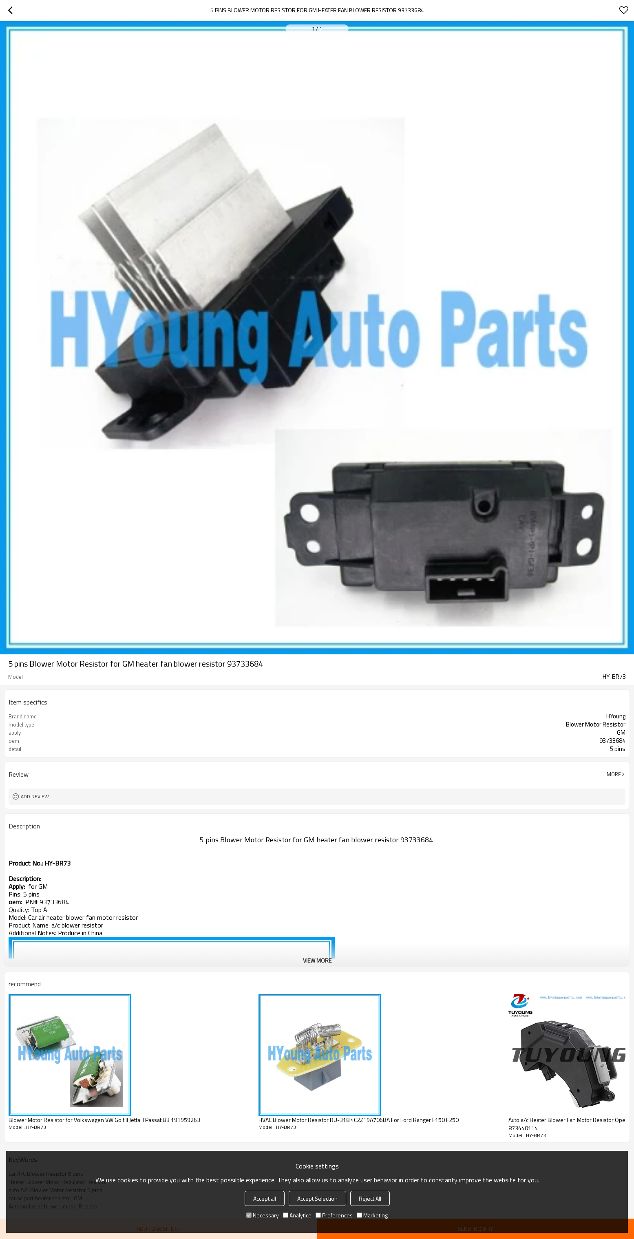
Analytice (297, 1215)
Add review (35, 796)
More (614, 774)
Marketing (372, 1215)
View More (317, 960)
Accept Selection (317, 1198)
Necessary (262, 1215)
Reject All (370, 1198)
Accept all (264, 1198)
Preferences (334, 1215)
